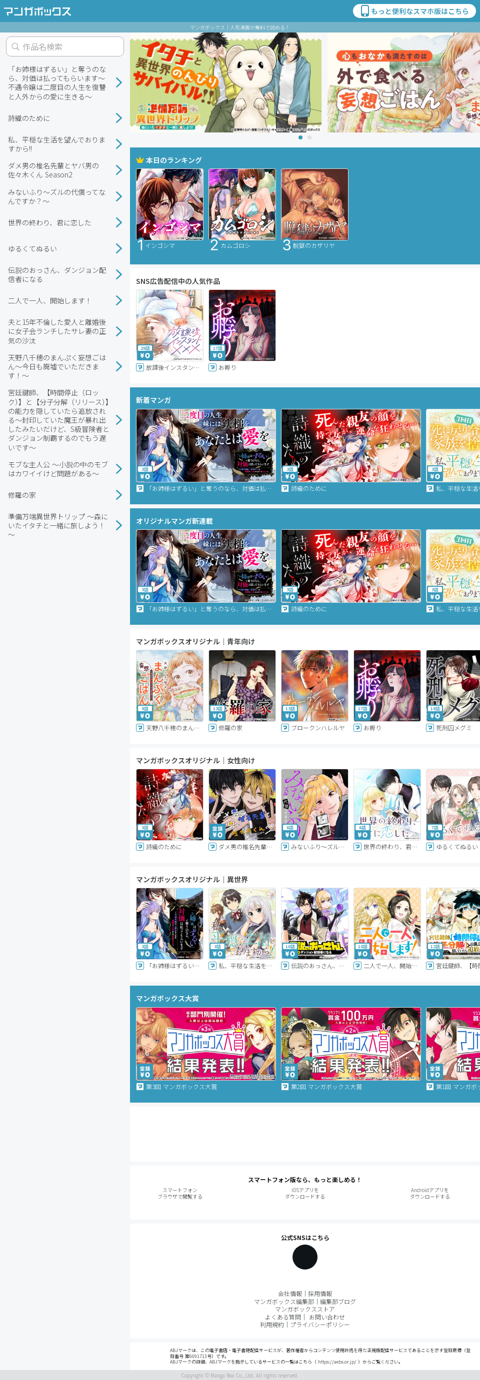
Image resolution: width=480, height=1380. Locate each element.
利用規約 (272, 1324)
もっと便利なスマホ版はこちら (414, 11)
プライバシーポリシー (320, 1324)
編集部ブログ (338, 1301)
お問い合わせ (327, 1317)
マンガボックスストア (305, 1309)
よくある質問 (283, 1317)
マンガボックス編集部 (284, 1301)
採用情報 (320, 1293)
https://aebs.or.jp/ (337, 1362)
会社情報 (290, 1293)
